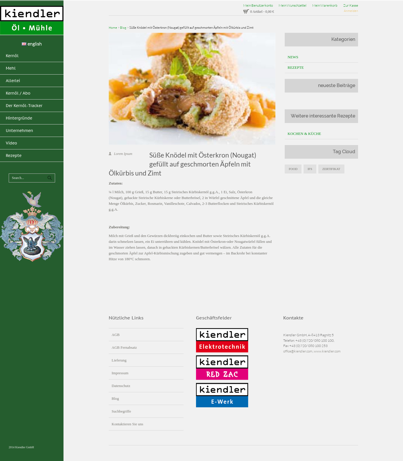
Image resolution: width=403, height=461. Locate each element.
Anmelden (351, 11)
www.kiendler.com (327, 351)
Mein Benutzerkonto (258, 5)
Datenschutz (121, 386)
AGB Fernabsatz (124, 347)
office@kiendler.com (298, 351)
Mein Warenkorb (324, 5)
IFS (310, 169)
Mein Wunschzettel (292, 5)
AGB (115, 334)
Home (113, 28)
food (293, 169)
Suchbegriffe (121, 411)
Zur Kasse (350, 5)
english (32, 44)
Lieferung (119, 360)
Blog (123, 28)
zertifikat (331, 169)
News (293, 57)
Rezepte (296, 67)
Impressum (120, 373)
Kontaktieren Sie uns (127, 424)
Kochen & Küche (304, 133)
